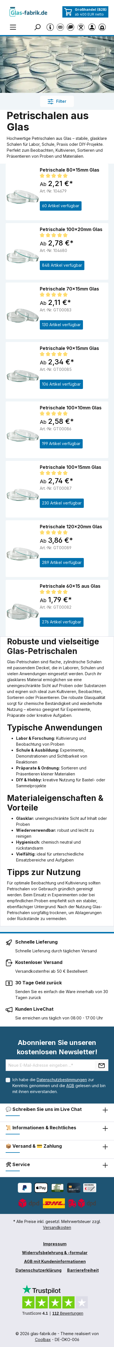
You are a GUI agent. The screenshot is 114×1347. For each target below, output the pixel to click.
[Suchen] (38, 27)
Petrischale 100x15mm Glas (70, 467)
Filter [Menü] (57, 101)
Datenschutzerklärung (39, 1270)
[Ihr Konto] (93, 27)
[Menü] (13, 27)
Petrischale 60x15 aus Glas (70, 586)
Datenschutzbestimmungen (62, 1079)
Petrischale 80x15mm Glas (69, 170)
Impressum (55, 1243)
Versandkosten (57, 1227)
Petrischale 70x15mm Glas (69, 289)
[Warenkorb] (103, 27)
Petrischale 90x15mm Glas (69, 348)
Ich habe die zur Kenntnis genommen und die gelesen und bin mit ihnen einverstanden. (59, 1085)
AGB (70, 1085)
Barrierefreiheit (83, 1270)
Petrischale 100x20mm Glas (71, 229)
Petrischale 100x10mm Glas (71, 407)
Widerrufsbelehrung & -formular (54, 1252)
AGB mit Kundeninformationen (55, 1261)
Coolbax (43, 1339)
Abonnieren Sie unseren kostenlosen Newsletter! (57, 1047)
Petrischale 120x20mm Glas (71, 526)
